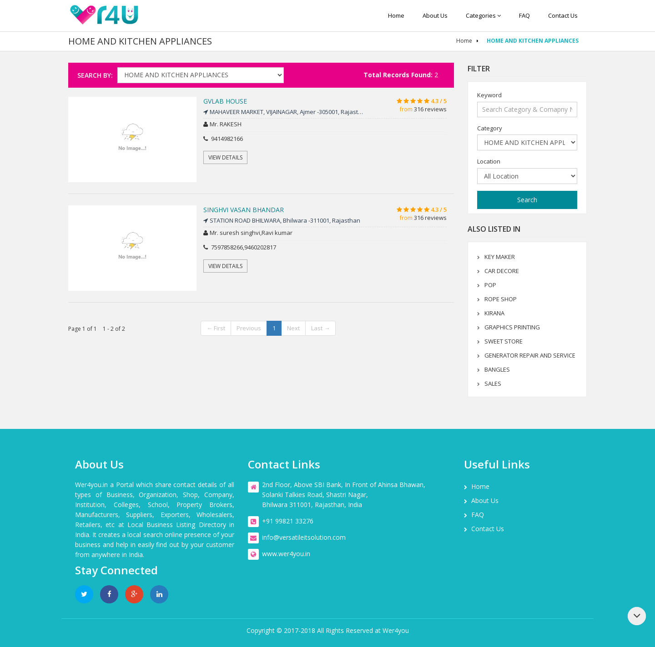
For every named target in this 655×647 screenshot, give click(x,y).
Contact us (563, 15)
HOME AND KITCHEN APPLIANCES (533, 41)
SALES (492, 383)
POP (490, 285)
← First (216, 328)
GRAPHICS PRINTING (512, 327)
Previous (249, 328)
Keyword (489, 95)
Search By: (95, 75)
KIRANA (494, 313)
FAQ (524, 15)
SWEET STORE (503, 341)
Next (293, 328)
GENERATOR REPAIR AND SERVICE (529, 355)
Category (489, 128)
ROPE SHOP (500, 299)
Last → (320, 328)
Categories (483, 15)
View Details (225, 157)
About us (435, 15)
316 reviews (430, 109)
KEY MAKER (499, 257)
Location (488, 161)
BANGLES (497, 369)
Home (396, 15)
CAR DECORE (501, 271)
